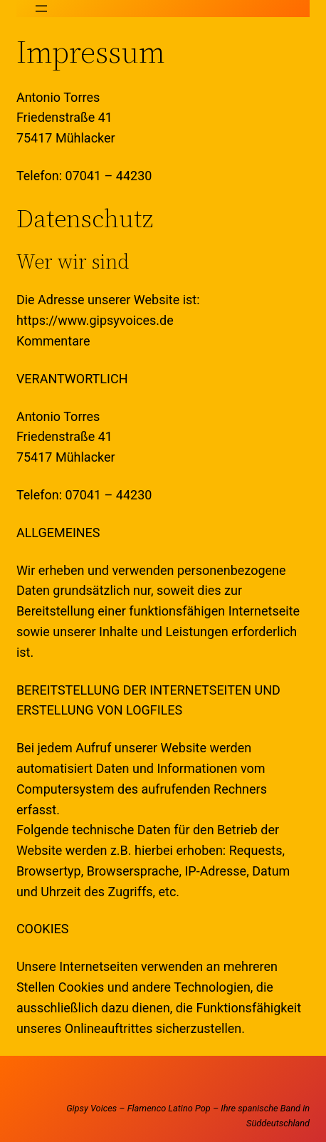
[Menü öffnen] (41, 8)
